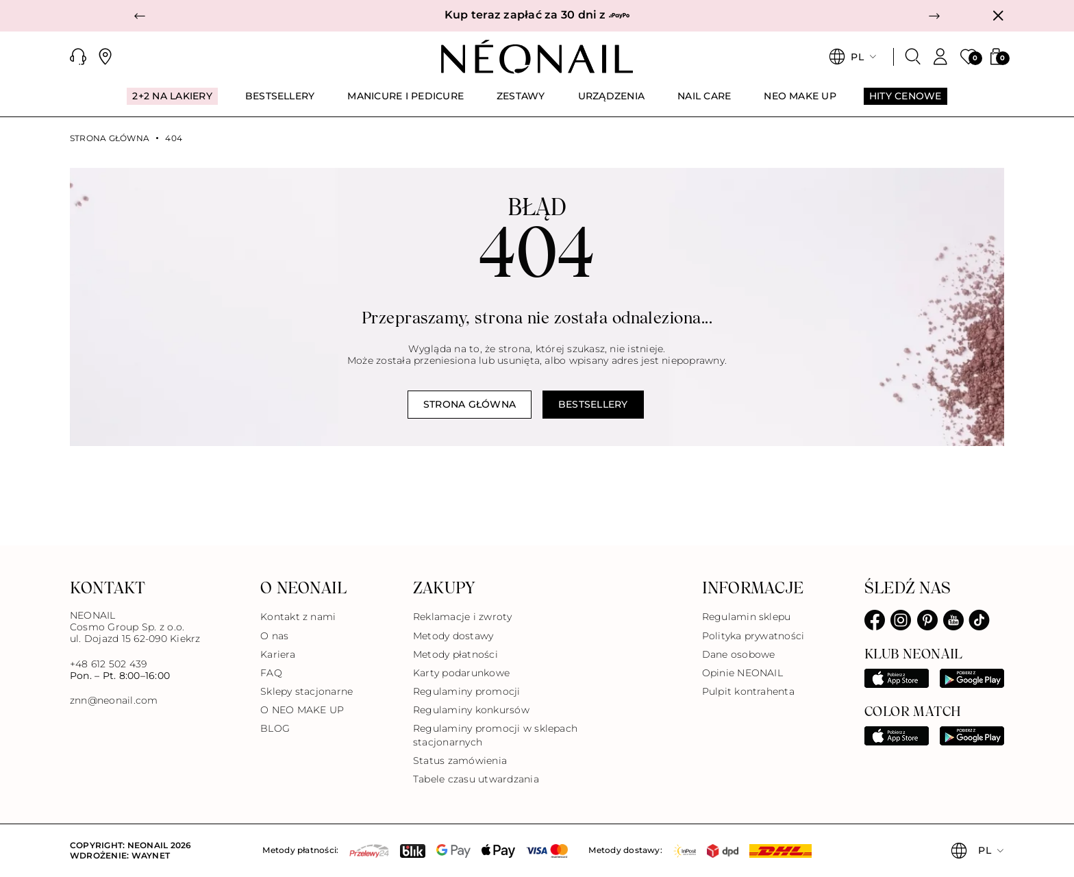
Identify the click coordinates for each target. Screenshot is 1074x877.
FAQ (271, 673)
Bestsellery (593, 404)
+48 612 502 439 (108, 664)
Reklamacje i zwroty (462, 616)
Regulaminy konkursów (471, 710)
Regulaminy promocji (467, 691)
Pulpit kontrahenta (748, 691)
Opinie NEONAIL (742, 673)
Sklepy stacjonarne (306, 691)
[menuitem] (172, 102)
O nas (274, 636)
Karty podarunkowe (461, 673)
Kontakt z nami (298, 616)
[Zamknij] (998, 16)
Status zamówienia (460, 760)
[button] (139, 15)
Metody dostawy (453, 636)
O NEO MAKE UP (302, 710)
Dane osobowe (738, 654)
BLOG (275, 728)
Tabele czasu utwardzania (476, 779)
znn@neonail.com (114, 700)
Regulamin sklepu (746, 616)
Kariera (277, 654)
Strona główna (109, 138)
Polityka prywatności (753, 636)
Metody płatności (455, 654)
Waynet (151, 855)
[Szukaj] (913, 57)
